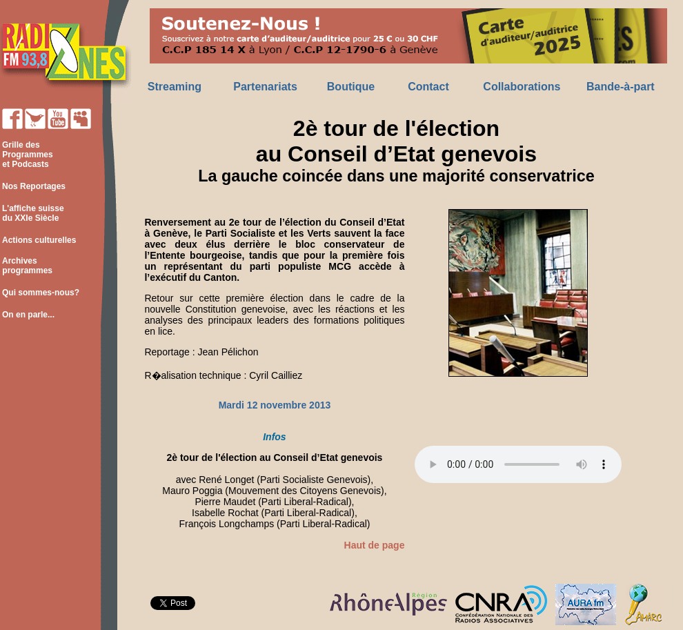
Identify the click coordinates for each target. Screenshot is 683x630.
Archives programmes (26, 265)
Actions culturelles (39, 240)
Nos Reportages (34, 186)
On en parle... (28, 314)
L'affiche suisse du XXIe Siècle (32, 213)
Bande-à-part (620, 86)
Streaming (174, 86)
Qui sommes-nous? (40, 292)
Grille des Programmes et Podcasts (26, 154)
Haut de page (374, 545)
